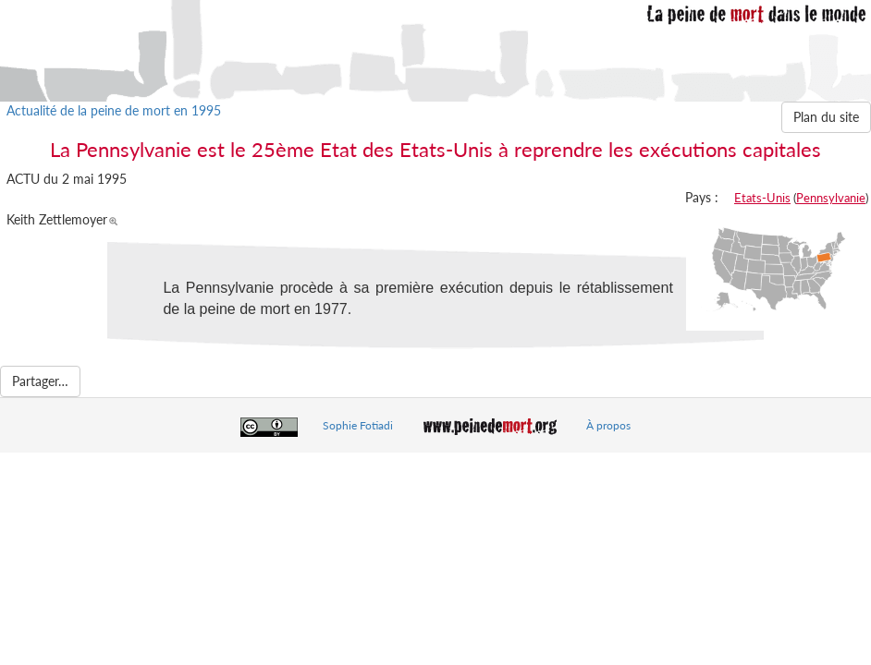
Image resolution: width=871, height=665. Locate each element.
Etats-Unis (762, 197)
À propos (608, 425)
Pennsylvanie (830, 197)
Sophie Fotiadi (358, 425)
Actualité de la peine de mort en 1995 (113, 110)
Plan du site (826, 117)
